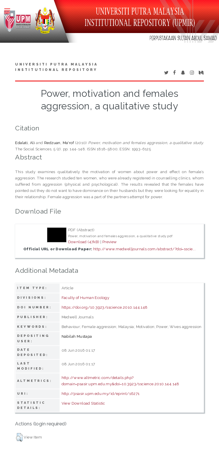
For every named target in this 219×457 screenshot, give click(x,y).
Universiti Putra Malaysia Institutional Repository (56, 67)
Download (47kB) (84, 241)
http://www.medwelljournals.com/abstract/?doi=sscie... (144, 249)
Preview (109, 241)
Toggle (10, 10)
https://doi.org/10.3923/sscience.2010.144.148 (105, 307)
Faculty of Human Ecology (86, 297)
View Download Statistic (83, 403)
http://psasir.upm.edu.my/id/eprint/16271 (101, 393)
